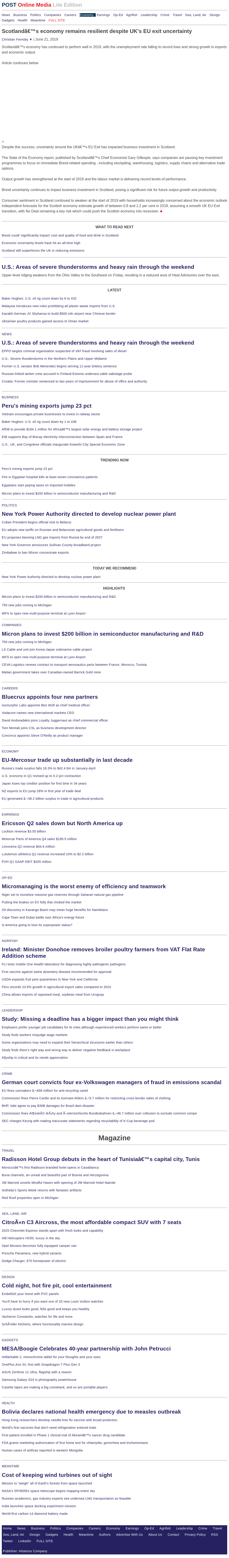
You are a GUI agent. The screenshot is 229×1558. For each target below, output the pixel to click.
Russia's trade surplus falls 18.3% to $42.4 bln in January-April (48, 768)
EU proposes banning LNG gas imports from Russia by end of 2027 (52, 537)
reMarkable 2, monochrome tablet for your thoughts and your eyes (51, 1357)
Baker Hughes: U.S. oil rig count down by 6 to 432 (39, 298)
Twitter (8, 1541)
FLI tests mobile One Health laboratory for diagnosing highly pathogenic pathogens (64, 964)
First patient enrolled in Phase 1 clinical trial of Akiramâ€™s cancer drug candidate (63, 1435)
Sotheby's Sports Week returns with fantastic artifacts (42, 1190)
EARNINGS (10, 814)
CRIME (7, 1073)
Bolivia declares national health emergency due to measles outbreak (91, 1412)
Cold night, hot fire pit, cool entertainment (57, 1286)
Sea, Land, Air (195, 15)
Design (215, 15)
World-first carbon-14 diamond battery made (35, 1513)
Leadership (149, 15)
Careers (70, 15)
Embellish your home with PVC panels (30, 1294)
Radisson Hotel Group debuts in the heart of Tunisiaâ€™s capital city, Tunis (101, 1159)
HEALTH (8, 1403)
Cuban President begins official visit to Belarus (36, 522)
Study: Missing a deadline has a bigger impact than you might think (90, 1019)
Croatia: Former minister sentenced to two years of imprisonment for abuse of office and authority (74, 381)
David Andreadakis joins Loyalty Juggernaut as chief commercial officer (55, 720)
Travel (177, 15)
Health (23, 20)
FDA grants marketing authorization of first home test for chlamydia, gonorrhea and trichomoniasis (75, 1443)
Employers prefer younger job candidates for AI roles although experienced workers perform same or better (82, 1027)
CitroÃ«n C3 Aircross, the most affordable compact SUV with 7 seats (91, 1222)
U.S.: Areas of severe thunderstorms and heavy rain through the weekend (98, 267)
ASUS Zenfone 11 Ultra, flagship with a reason (37, 1372)
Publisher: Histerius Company (25, 1551)
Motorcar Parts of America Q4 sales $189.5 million (39, 839)
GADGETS (10, 1340)
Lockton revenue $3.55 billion (24, 831)
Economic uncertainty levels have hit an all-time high (41, 243)
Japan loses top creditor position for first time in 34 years (44, 783)
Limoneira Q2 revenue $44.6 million (28, 846)
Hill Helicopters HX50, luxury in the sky (31, 1238)
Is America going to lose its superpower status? (37, 925)
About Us (155, 1534)
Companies (52, 15)
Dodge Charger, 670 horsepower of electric (34, 1261)
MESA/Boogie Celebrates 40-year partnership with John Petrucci (86, 1349)
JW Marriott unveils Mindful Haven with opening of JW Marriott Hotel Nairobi (58, 1182)
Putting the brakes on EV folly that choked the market (41, 902)
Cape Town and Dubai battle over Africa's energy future (43, 917)
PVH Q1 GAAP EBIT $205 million (26, 861)
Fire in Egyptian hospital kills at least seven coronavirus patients (50, 477)
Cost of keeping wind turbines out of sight (57, 1475)
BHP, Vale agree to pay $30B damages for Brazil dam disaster (48, 1106)
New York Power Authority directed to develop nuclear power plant (89, 514)
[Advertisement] (35, 93)
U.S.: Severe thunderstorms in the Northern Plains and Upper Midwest (54, 358)
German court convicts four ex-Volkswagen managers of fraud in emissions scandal (111, 1082)
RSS (214, 1534)
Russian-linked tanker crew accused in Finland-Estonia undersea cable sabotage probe (67, 374)
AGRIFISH (10, 941)
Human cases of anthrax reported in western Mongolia (42, 1450)
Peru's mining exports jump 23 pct (47, 406)
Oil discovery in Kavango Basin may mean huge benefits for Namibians (55, 910)
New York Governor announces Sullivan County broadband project (51, 545)
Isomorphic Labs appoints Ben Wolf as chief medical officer (46, 705)
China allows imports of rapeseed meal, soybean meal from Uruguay (53, 994)
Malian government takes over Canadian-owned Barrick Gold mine (51, 672)
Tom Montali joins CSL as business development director (44, 728)
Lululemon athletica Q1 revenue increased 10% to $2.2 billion (47, 854)
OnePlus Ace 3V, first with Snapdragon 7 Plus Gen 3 (41, 1364)
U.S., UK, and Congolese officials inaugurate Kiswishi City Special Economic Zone (63, 444)
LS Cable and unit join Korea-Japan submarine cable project (47, 649)
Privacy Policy (195, 1534)
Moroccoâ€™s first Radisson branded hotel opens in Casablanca (50, 1167)
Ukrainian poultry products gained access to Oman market (45, 321)
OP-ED (7, 878)
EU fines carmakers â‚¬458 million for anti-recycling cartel (45, 1090)
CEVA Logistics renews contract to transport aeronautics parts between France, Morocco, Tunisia (74, 664)
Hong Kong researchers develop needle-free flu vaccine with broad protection (59, 1420)
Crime (165, 15)
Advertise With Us (129, 1534)
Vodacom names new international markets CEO (38, 713)
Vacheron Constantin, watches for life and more (37, 1316)
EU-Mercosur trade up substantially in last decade (67, 760)
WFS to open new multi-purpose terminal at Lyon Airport (43, 613)
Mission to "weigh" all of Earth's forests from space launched (47, 1483)
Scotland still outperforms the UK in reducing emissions (43, 250)
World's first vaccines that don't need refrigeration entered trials (49, 1427)
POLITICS (9, 505)
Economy (86, 15)
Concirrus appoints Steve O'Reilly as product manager (42, 735)
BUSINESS (10, 397)
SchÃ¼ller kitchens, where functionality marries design (42, 1324)
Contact (173, 1534)
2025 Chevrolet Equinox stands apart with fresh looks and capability (52, 1230)
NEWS (7, 334)
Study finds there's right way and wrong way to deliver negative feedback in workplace (66, 1050)
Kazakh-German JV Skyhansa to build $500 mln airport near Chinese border (59, 313)
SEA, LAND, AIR (14, 1213)
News (6, 15)
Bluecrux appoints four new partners (50, 697)
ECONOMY (10, 751)
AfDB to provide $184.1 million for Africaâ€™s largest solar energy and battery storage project (72, 429)
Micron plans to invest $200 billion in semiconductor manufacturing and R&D (59, 493)
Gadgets (8, 20)
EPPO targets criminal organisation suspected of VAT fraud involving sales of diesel (64, 351)
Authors (105, 1534)
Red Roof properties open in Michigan (30, 1198)
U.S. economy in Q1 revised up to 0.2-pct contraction (41, 776)
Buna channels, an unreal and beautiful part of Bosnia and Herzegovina (55, 1175)
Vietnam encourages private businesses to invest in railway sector (51, 414)
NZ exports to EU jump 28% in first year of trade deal (41, 791)
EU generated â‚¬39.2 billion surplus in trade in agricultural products (53, 798)
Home (7, 1528)
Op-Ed (118, 15)
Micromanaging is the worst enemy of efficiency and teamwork (84, 886)
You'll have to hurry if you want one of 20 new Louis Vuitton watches (52, 1301)
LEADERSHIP (12, 1010)
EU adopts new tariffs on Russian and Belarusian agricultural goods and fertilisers (63, 530)
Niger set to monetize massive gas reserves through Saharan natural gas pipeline (62, 894)
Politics (35, 15)
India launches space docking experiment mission (39, 1506)
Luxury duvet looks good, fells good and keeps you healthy (45, 1309)
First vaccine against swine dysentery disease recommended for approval (56, 972)
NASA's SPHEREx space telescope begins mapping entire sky (48, 1491)
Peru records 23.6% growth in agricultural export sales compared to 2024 (56, 987)
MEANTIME (10, 1466)
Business (20, 15)
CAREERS (10, 688)
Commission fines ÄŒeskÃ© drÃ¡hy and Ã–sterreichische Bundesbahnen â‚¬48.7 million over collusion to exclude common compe (99, 1113)
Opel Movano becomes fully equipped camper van (39, 1246)
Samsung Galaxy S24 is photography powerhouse (39, 1379)
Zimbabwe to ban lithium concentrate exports (35, 552)
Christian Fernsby (17, 39)
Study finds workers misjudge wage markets (35, 1035)
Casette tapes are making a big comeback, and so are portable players (55, 1387)
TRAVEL (8, 1150)
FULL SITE (45, 1541)
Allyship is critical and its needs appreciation (35, 1057)
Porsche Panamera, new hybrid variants (31, 1253)
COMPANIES (11, 625)
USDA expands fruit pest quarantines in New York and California (50, 979)
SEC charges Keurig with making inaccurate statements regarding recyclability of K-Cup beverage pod (78, 1121)
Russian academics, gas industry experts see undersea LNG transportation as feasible (66, 1498)
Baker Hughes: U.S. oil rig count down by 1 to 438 (39, 421)
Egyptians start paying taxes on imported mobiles (38, 485)
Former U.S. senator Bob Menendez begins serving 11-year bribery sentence (59, 366)
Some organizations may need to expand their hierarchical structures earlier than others (67, 1042)
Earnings (103, 15)
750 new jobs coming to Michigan (27, 605)
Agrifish (132, 15)
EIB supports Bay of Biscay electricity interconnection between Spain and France (62, 437)
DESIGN (8, 1277)
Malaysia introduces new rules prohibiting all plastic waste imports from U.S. (59, 306)
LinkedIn (24, 1541)
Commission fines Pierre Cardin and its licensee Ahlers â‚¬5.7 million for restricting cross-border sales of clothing (86, 1098)
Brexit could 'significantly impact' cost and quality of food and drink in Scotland (60, 235)
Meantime (38, 20)
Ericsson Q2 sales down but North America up (62, 823)
